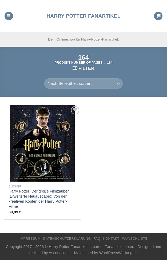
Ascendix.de (59, 253)
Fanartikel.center (119, 247)
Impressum (30, 239)
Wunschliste (135, 239)
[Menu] (9, 16)
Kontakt (111, 239)
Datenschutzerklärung (67, 239)
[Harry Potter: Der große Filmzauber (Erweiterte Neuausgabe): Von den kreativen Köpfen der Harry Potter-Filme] (42, 143)
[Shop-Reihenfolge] (83, 83)
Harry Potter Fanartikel (83, 15)
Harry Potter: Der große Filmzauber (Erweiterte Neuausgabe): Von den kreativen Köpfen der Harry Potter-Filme (39, 198)
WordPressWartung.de (118, 253)
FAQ (96, 239)
